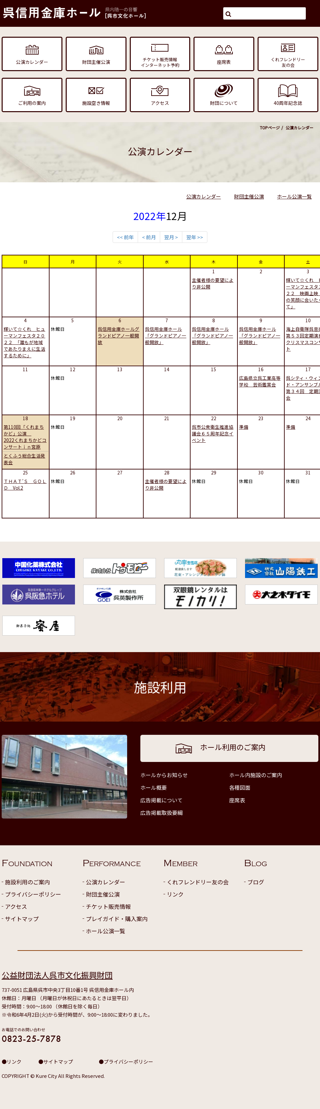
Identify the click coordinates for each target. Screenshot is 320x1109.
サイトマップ (22, 918)
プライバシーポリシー (33, 894)
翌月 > (171, 237)
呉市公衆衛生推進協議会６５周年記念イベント (212, 433)
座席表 (237, 800)
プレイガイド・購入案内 (117, 918)
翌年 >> (194, 237)
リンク (175, 894)
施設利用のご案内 (27, 882)
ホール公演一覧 (294, 196)
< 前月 (149, 237)
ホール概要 (153, 787)
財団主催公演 (249, 196)
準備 (243, 426)
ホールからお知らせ (164, 775)
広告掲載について (161, 800)
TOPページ (270, 127)
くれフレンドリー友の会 (198, 882)
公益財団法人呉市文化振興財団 (57, 975)
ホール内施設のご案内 (255, 775)
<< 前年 (125, 237)
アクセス (16, 906)
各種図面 (239, 787)
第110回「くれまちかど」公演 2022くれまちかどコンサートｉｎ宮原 (25, 436)
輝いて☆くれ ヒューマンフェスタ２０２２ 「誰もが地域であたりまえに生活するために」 (24, 342)
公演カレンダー (203, 196)
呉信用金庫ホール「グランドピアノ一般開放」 (165, 335)
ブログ (255, 882)
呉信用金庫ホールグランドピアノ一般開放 (118, 335)
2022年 (149, 215)
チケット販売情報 (108, 906)
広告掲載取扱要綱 (161, 813)
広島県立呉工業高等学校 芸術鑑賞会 (260, 381)
